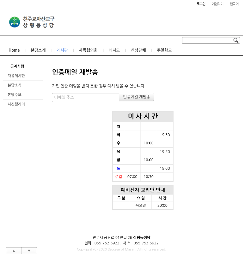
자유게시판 (16, 76)
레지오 (114, 50)
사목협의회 (88, 50)
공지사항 (17, 66)
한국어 (234, 4)
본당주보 (14, 95)
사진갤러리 (16, 104)
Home (14, 50)
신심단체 (138, 50)
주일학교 (164, 50)
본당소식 (14, 85)
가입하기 (217, 4)
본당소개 (38, 50)
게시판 (62, 50)
